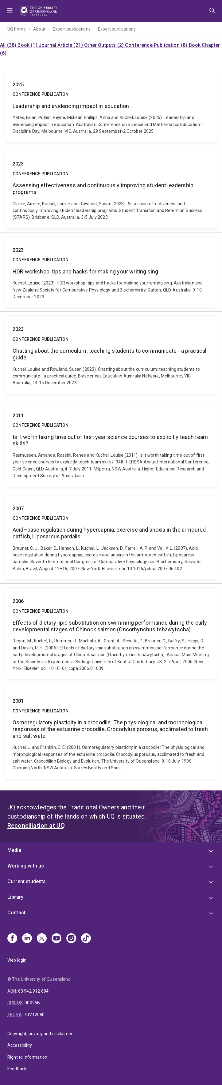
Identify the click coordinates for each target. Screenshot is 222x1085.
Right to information (27, 1057)
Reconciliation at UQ (36, 825)
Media (14, 850)
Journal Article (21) (61, 45)
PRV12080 (34, 1014)
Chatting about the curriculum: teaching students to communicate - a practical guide (111, 354)
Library (15, 897)
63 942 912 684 (33, 991)
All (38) (9, 45)
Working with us (25, 866)
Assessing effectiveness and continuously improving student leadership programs (111, 189)
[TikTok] (86, 939)
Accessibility (19, 1045)
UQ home (16, 29)
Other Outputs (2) (104, 45)
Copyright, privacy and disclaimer (39, 1033)
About (39, 29)
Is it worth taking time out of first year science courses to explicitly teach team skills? (111, 444)
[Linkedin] (27, 939)
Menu (10, 11)
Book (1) (28, 45)
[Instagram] (71, 939)
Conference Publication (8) (157, 45)
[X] (42, 939)
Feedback (16, 1068)
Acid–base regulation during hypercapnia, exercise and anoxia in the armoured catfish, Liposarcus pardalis (111, 537)
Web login (16, 960)
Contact (16, 913)
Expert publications (72, 29)
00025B (32, 1002)
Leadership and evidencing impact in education (111, 106)
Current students (26, 881)
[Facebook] (12, 939)
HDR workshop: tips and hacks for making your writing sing (111, 272)
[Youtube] (56, 939)
